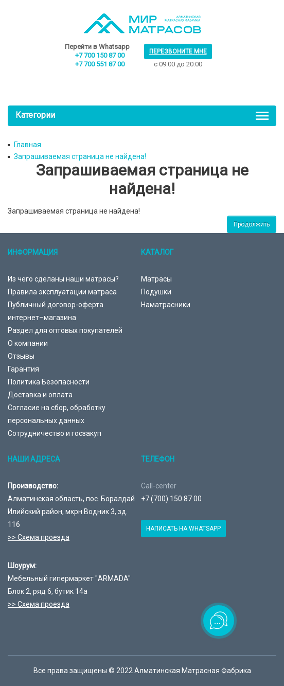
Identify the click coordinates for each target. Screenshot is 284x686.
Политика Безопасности (49, 382)
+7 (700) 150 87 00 (171, 499)
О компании (28, 343)
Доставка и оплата (40, 395)
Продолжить (252, 224)
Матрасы (156, 279)
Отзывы (21, 356)
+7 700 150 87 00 (100, 55)
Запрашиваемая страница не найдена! (80, 156)
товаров (144, 81)
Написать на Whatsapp (183, 528)
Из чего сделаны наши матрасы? (63, 279)
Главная (27, 144)
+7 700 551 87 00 (100, 64)
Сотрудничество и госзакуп (54, 433)
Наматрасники (165, 305)
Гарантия (23, 369)
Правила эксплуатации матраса (62, 292)
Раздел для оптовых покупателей (65, 330)
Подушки (156, 292)
